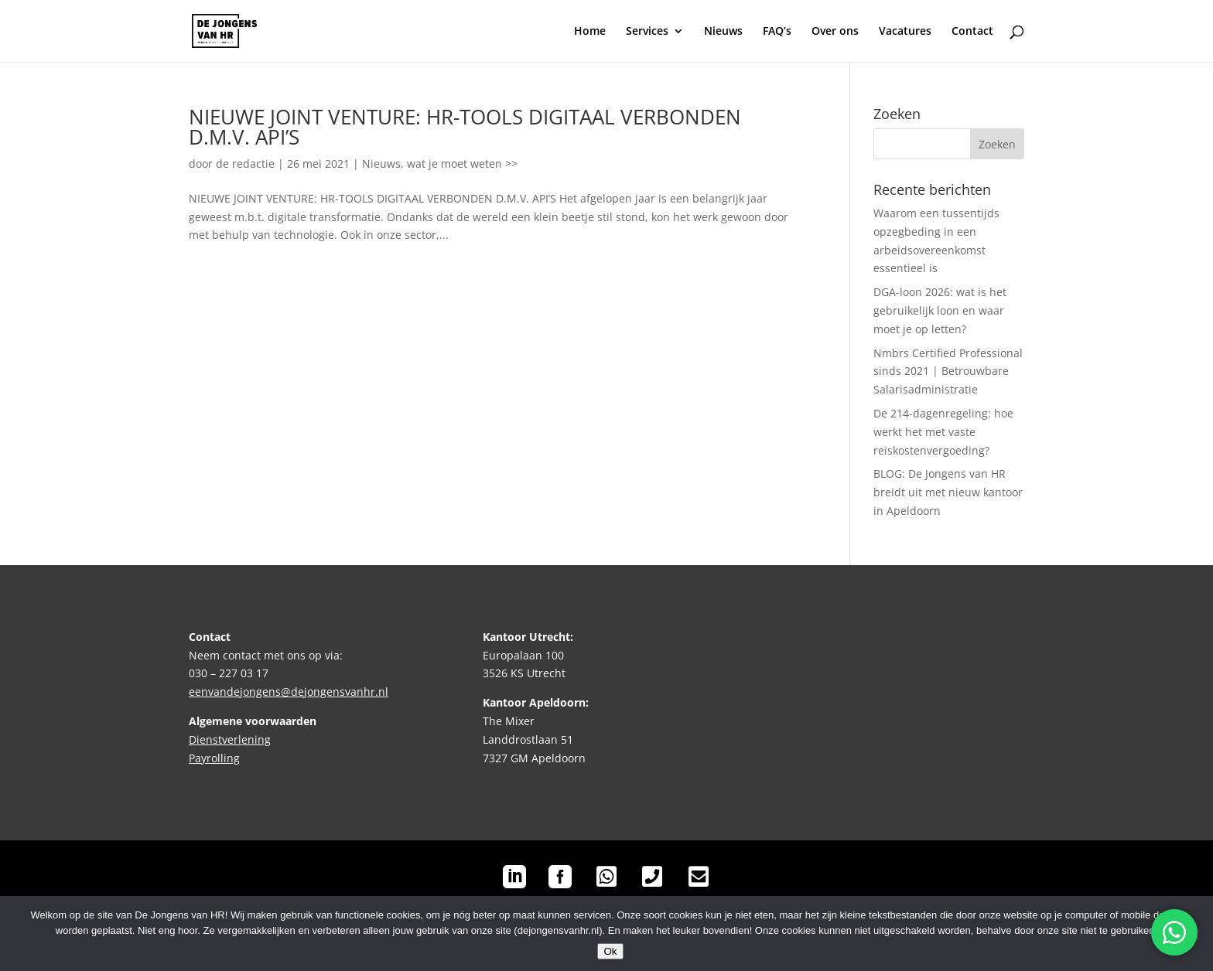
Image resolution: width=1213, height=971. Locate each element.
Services (647, 32)
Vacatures (905, 32)
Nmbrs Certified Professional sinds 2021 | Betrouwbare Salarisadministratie (948, 371)
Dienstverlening (230, 739)
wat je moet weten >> (462, 163)
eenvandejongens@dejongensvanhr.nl (288, 691)
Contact (972, 32)
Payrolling (214, 758)
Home (590, 32)
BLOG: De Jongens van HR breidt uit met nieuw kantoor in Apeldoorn (948, 492)
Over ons (835, 32)
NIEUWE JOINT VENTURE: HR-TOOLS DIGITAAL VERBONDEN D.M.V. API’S (465, 127)
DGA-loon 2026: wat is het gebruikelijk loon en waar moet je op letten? (939, 310)
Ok (610, 951)
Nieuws (723, 32)
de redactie (245, 163)
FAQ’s (777, 32)
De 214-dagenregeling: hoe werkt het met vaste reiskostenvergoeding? (943, 432)
